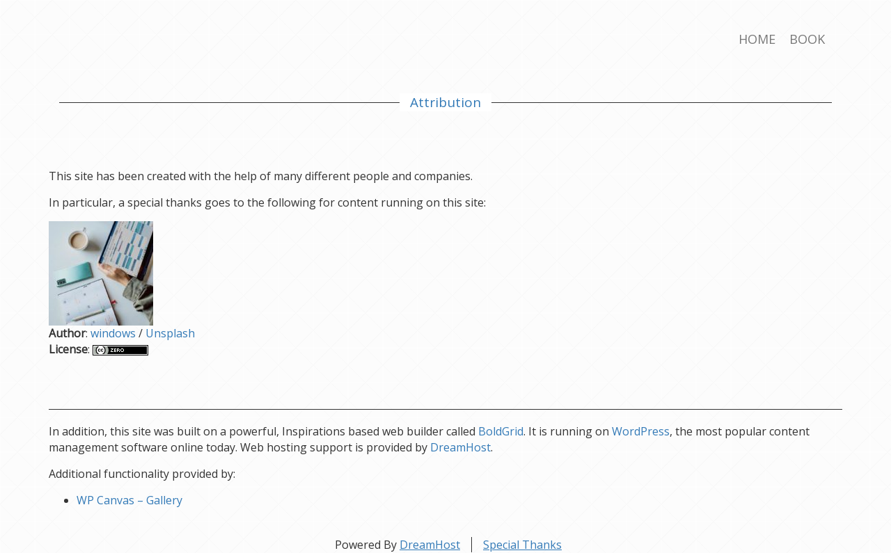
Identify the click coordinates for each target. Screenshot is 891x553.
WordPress (641, 431)
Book (807, 39)
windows (113, 333)
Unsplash (170, 333)
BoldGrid (500, 431)
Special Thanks (522, 544)
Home (757, 39)
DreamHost (460, 447)
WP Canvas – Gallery (129, 500)
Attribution (445, 102)
